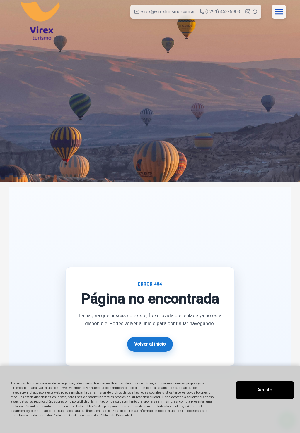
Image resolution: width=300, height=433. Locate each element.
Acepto (264, 390)
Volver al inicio (150, 344)
